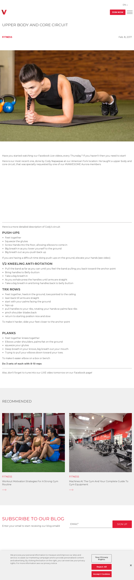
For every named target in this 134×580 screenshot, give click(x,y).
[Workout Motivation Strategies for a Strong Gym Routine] (33, 490)
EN (124, 5)
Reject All (102, 567)
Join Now (117, 12)
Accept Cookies (101, 574)
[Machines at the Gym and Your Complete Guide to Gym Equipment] (100, 490)
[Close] (131, 565)
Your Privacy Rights (101, 558)
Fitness (7, 37)
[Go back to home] (4, 12)
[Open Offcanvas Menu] (129, 12)
